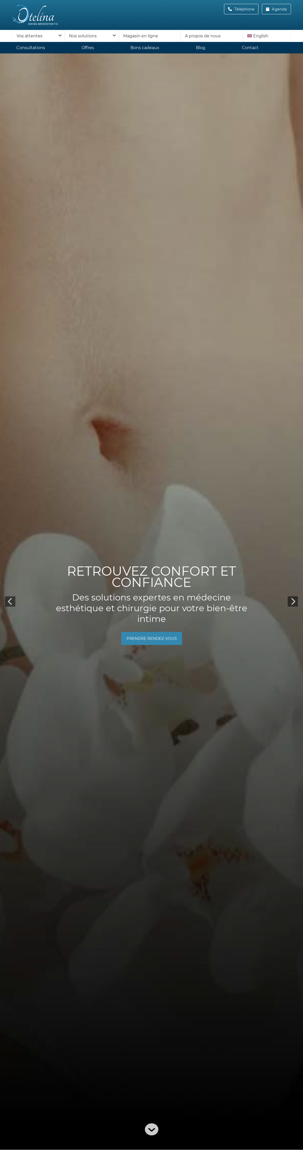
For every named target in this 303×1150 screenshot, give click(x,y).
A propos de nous (203, 36)
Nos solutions (83, 36)
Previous (10, 602)
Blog (200, 47)
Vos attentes (29, 36)
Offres (88, 47)
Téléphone (246, 9)
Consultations (30, 47)
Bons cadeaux (144, 47)
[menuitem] (266, 36)
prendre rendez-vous (152, 638)
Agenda (279, 9)
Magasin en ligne (140, 36)
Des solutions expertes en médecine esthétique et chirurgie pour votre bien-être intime (151, 608)
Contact (250, 47)
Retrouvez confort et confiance (151, 577)
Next (293, 602)
